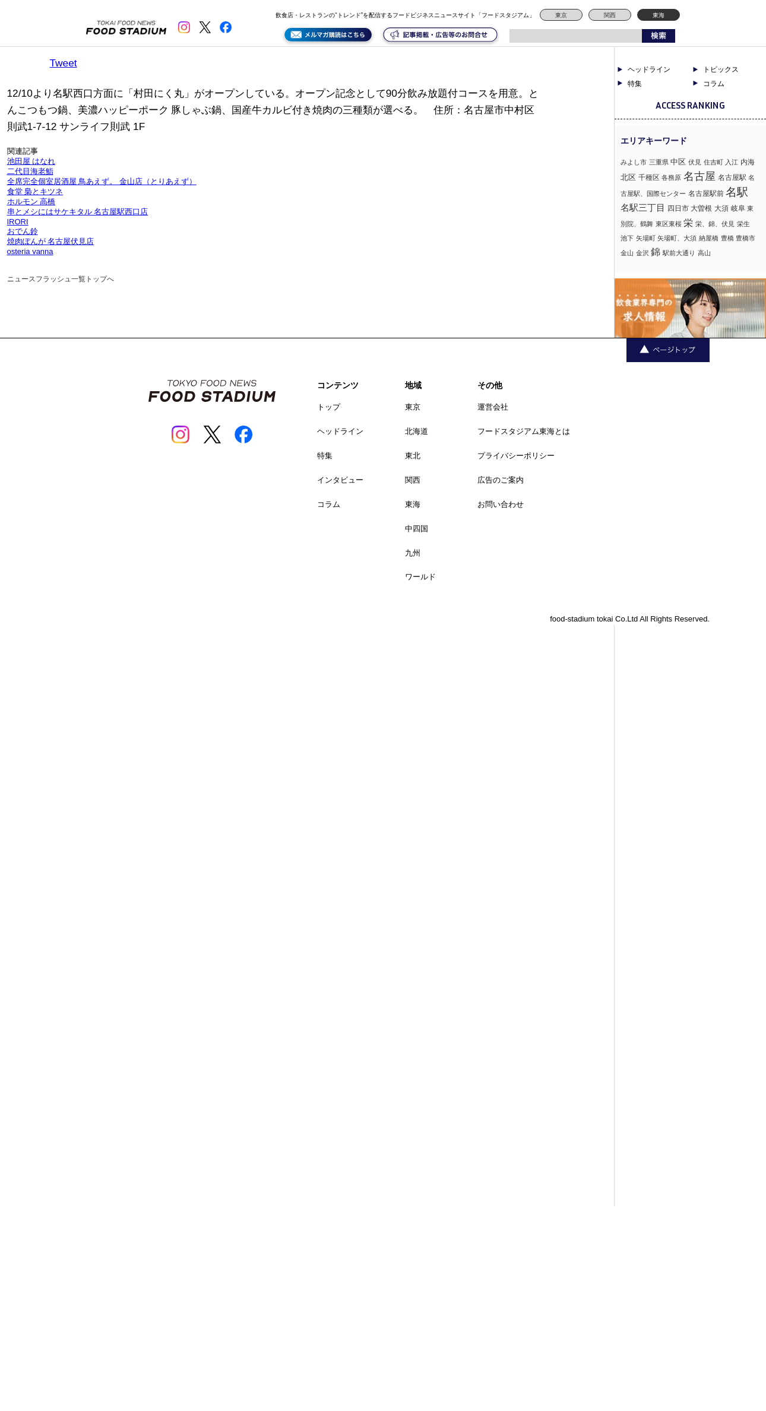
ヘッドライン (649, 69)
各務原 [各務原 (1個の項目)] (671, 177)
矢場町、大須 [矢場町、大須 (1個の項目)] (677, 238)
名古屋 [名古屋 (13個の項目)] (699, 176)
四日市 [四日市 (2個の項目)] (678, 208)
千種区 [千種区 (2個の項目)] (649, 177)
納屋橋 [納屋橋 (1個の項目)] (708, 238)
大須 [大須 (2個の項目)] (721, 208)
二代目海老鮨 (30, 171)
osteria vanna (30, 251)
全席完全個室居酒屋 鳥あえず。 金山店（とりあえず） (102, 181)
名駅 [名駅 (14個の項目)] (737, 192)
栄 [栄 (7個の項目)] (688, 222)
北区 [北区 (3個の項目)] (628, 177)
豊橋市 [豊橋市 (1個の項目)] (745, 238)
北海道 (416, 431)
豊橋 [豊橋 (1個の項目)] (727, 238)
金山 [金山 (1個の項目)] (627, 252)
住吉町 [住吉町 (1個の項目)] (713, 162)
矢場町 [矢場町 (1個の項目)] (646, 238)
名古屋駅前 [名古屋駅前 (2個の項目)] (706, 193)
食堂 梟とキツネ (35, 191)
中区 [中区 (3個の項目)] (678, 161)
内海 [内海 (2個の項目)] (747, 162)
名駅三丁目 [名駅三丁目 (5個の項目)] (643, 207)
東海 (658, 15)
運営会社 (492, 406)
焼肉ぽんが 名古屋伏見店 (50, 241)
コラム (713, 84)
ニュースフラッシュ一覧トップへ (60, 279)
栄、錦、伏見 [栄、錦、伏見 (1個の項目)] (715, 223)
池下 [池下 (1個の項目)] (627, 238)
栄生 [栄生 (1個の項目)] (743, 223)
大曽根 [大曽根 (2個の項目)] (701, 208)
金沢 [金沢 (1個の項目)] (642, 252)
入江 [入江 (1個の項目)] (731, 162)
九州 (412, 552)
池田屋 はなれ (31, 161)
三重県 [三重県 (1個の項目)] (659, 162)
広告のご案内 (500, 479)
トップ (328, 406)
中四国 (416, 528)
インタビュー (340, 479)
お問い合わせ (500, 504)
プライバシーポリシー (516, 455)
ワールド (420, 576)
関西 (610, 15)
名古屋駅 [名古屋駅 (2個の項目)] (732, 177)
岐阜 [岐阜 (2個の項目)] (738, 208)
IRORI (18, 221)
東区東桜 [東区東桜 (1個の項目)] (669, 223)
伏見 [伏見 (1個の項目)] (694, 162)
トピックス (721, 69)
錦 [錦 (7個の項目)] (655, 251)
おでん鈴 (22, 231)
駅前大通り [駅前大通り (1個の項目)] (679, 252)
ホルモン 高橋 (31, 201)
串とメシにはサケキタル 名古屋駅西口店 (77, 211)
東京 (561, 15)
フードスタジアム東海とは (523, 431)
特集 (635, 84)
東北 (412, 455)
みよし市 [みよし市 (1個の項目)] (634, 162)
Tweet (63, 63)
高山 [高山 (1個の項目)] (704, 252)
